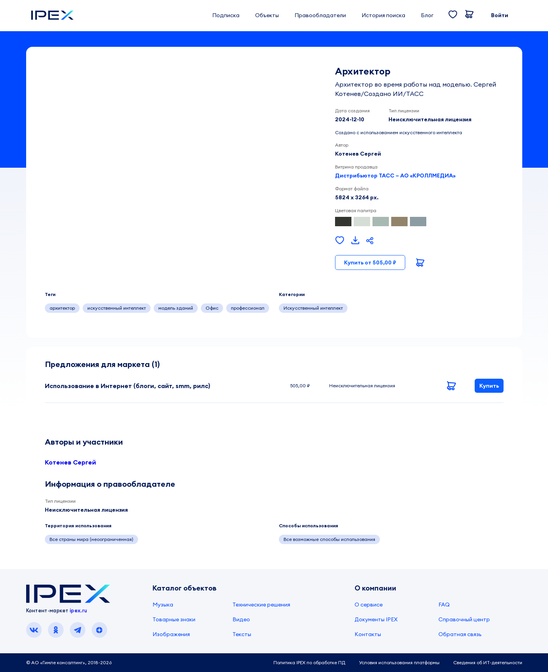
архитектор (62, 308)
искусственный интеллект (116, 308)
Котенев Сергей (70, 462)
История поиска (383, 15)
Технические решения (261, 604)
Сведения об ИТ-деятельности (487, 662)
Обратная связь (460, 634)
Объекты (267, 15)
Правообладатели (320, 15)
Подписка (225, 15)
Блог (427, 15)
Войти (499, 15)
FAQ (444, 604)
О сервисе (369, 604)
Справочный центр (464, 619)
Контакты (368, 634)
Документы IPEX (376, 619)
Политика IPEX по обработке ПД (309, 662)
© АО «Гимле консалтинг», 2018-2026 (69, 662)
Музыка (163, 604)
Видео (241, 619)
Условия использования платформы (399, 662)
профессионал (247, 308)
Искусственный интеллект (313, 308)
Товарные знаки (174, 619)
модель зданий (175, 308)
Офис (212, 308)
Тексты (241, 634)
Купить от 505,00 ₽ (370, 262)
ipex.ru (78, 610)
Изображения (171, 634)
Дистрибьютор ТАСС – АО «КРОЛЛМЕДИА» (395, 175)
